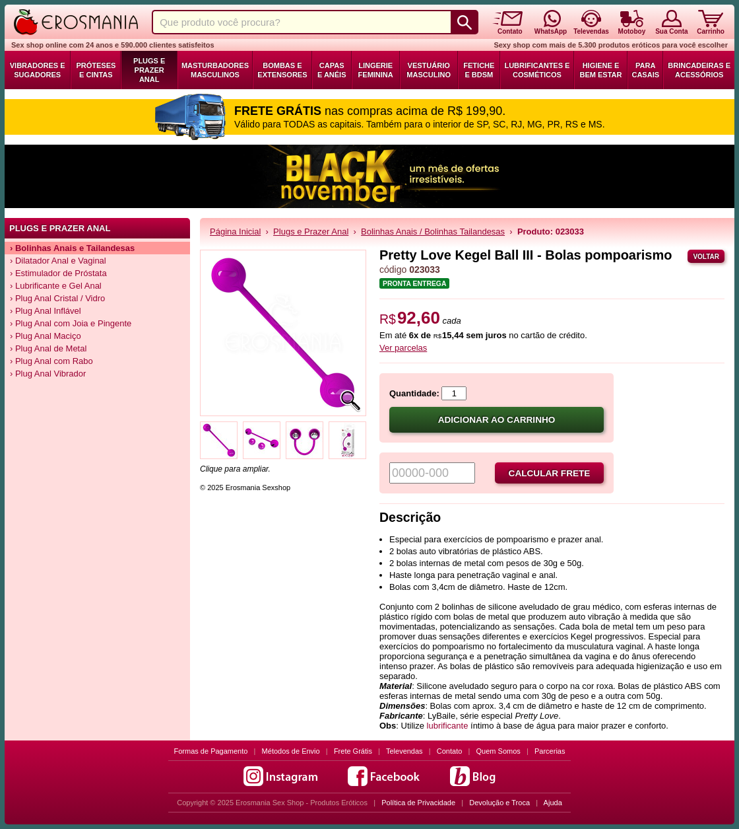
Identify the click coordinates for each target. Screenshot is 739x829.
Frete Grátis (353, 751)
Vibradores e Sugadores (37, 70)
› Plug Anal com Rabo (51, 361)
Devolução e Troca (499, 803)
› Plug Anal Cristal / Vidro (57, 298)
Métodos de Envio (291, 751)
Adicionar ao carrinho (497, 420)
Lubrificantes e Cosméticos (536, 70)
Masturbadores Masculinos (215, 70)
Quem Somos (498, 751)
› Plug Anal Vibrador (48, 373)
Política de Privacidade (418, 803)
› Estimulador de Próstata (58, 273)
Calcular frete (550, 473)
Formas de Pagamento (211, 751)
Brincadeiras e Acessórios (699, 70)
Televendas (404, 751)
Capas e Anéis (331, 70)
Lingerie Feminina (375, 70)
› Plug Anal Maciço (45, 336)
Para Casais (645, 70)
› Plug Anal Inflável (45, 311)
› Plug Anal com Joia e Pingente (70, 323)
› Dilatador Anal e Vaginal (58, 261)
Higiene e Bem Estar (600, 70)
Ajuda (553, 803)
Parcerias (549, 751)
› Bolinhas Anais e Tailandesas (72, 248)
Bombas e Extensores (282, 70)
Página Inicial (235, 231)
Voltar (706, 256)
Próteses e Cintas (95, 70)
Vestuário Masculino (428, 70)
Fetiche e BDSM (478, 70)
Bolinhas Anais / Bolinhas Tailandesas (433, 231)
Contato (450, 751)
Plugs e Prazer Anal (149, 70)
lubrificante (447, 726)
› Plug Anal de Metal (48, 348)
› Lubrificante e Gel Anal (56, 286)
